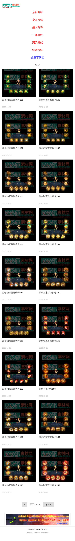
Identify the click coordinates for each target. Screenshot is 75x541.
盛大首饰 (37, 27)
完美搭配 (37, 42)
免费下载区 (37, 57)
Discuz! (40, 529)
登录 (37, 65)
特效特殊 (37, 49)
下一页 (48, 505)
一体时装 (37, 34)
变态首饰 (37, 19)
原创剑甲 (37, 12)
